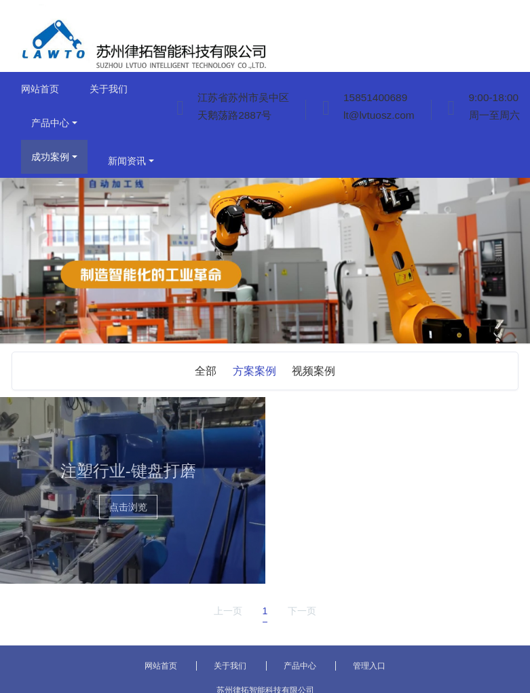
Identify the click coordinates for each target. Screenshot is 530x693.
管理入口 (369, 666)
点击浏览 (128, 507)
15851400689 (375, 97)
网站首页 (40, 88)
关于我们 (109, 88)
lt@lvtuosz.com (379, 115)
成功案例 (50, 156)
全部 (205, 371)
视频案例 (313, 371)
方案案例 (254, 371)
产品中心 (50, 122)
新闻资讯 (127, 160)
